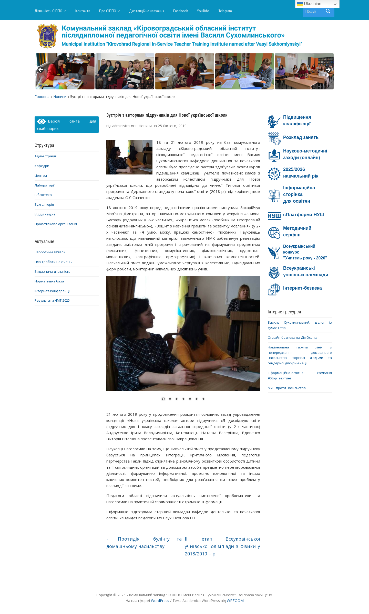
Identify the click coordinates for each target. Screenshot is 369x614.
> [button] (328, 70)
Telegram (225, 11)
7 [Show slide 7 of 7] (203, 399)
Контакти (82, 11)
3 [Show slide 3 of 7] (176, 399)
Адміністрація (46, 156)
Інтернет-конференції (52, 291)
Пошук (328, 11)
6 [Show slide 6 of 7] (196, 399)
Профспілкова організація (56, 224)
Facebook (180, 11)
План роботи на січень (53, 261)
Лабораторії (45, 185)
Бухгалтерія (44, 204)
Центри (41, 175)
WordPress (160, 600)
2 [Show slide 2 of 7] (170, 399)
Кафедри (42, 165)
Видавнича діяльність (52, 271)
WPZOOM (235, 600)
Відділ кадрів (45, 214)
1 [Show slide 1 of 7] (163, 399)
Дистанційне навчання (146, 11)
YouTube (203, 11)
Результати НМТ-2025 (52, 300)
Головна (42, 96)
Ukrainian (309, 4)
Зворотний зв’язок (50, 252)
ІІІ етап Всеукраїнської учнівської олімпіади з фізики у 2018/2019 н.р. (222, 546)
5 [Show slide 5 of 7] (190, 399)
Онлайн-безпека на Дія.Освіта (292, 337)
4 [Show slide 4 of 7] (183, 399)
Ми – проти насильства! (287, 388)
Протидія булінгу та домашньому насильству (144, 542)
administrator (123, 125)
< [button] (41, 70)
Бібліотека (43, 194)
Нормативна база (49, 281)
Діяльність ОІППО (48, 11)
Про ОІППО (107, 11)
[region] (184, 71)
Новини (59, 96)
